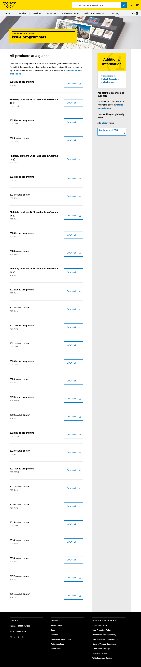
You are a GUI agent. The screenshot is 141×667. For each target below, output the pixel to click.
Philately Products (109, 79)
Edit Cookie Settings (101, 649)
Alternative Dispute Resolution (105, 639)
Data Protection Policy (101, 630)
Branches (51, 13)
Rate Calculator (57, 644)
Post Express (56, 625)
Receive (22, 13)
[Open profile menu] (131, 5)
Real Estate (56, 649)
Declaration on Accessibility (104, 635)
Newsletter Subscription (61, 639)
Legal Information (99, 625)
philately (104, 123)
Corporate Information (104, 620)
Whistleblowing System (102, 658)
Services (37, 13)
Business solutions (70, 13)
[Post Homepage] (9, 5)
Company (115, 13)
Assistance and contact (94, 13)
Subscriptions (107, 76)
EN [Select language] (135, 13)
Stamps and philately (23, 33)
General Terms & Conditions (104, 644)
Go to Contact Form (18, 632)
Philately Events (108, 82)
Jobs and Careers (99, 653)
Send (7, 13)
